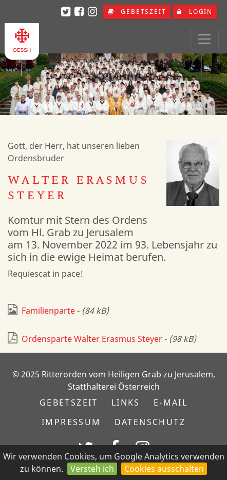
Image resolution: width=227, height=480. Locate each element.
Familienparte (41, 310)
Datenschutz (150, 422)
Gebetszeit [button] (137, 11)
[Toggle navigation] (204, 39)
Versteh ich (92, 468)
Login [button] (195, 11)
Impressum (71, 422)
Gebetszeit (69, 402)
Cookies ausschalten (164, 468)
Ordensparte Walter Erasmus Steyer (85, 338)
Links (125, 402)
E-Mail (170, 402)
